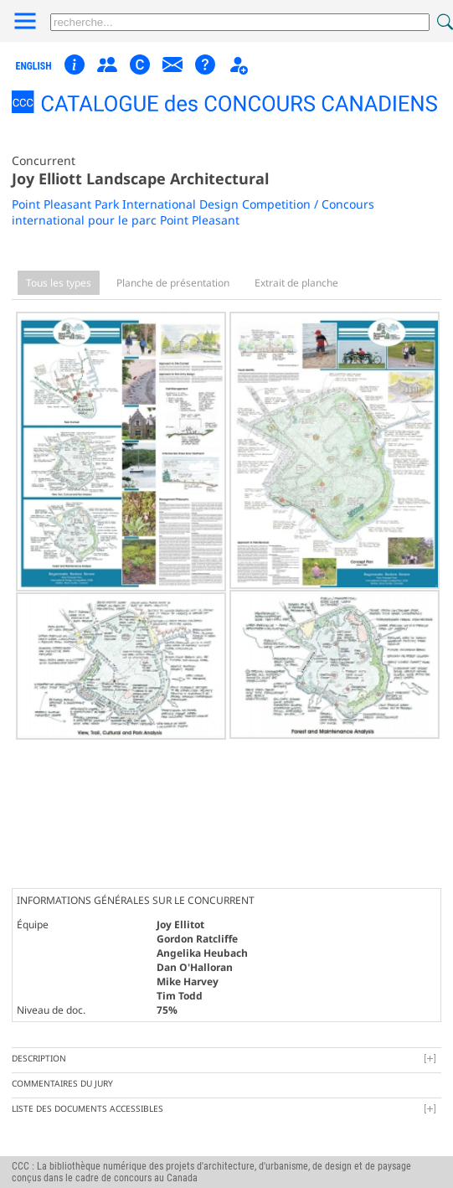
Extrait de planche (296, 283)
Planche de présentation (172, 283)
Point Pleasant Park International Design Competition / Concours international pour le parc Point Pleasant (193, 212)
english (34, 66)
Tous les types (58, 283)
